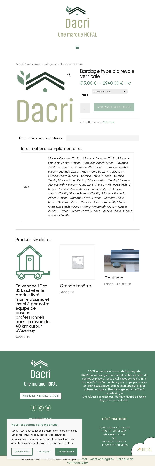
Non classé (33, 64)
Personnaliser (22, 451)
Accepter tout (66, 451)
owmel (82, 459)
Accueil (20, 64)
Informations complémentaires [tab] (40, 138)
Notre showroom (114, 441)
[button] (69, 75)
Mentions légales (102, 459)
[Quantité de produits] (85, 108)
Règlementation (114, 434)
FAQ (114, 438)
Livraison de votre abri (114, 427)
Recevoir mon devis (114, 107)
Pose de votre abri (114, 431)
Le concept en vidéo (114, 445)
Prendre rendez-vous (41, 395)
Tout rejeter (43, 451)
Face (85, 94)
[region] (44, 439)
